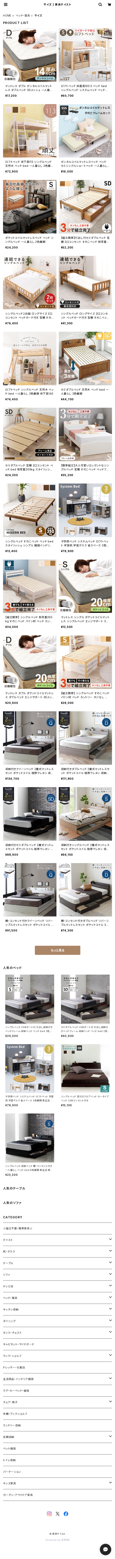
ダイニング (9, 1321)
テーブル (8, 1263)
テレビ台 (8, 1286)
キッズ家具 (9, 1483)
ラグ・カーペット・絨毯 (16, 1390)
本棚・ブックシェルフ (15, 1413)
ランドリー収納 (12, 1425)
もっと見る (57, 950)
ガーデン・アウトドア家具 (18, 1494)
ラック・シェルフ (12, 1355)
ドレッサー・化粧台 (14, 1367)
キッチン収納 (11, 1309)
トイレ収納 (9, 1460)
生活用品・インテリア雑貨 (18, 1379)
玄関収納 (8, 1437)
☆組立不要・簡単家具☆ (18, 1228)
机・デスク (9, 1251)
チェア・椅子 (10, 1402)
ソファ (6, 1274)
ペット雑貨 (9, 1448)
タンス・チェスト (12, 1332)
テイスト (8, 1240)
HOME (7, 15)
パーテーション (12, 1471)
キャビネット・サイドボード (18, 1344)
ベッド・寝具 (23, 15)
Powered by (57, 1539)
